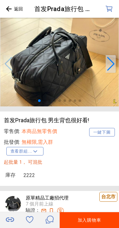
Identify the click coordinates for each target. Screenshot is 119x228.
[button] (8, 64)
